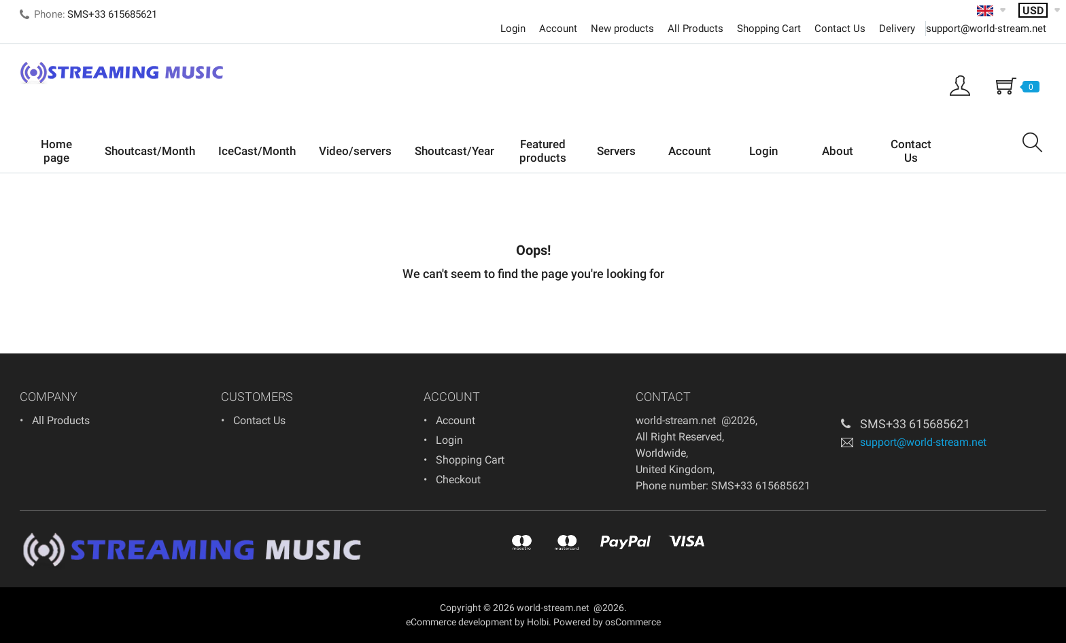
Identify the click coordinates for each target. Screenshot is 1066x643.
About (837, 151)
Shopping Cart (769, 28)
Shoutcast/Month (150, 151)
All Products (695, 28)
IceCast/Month (257, 151)
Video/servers (355, 151)
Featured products (542, 150)
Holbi (538, 621)
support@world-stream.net (986, 28)
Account (558, 28)
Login (513, 28)
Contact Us (839, 28)
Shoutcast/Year (454, 151)
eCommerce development (459, 621)
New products (622, 28)
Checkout (458, 479)
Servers (616, 151)
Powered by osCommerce (607, 621)
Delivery (897, 28)
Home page (56, 150)
